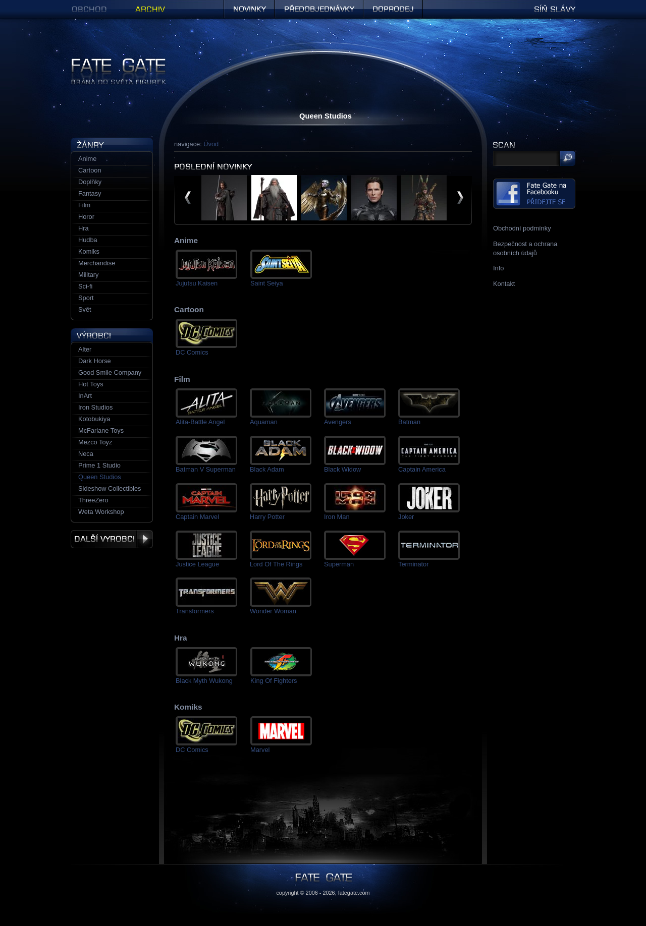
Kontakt (504, 283)
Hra (83, 228)
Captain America (422, 469)
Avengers (337, 422)
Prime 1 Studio (99, 465)
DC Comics (192, 352)
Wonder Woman (273, 611)
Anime (87, 158)
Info (498, 268)
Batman (409, 422)
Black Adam (267, 469)
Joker (406, 516)
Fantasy (89, 193)
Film (84, 205)
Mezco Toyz (95, 442)
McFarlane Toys (101, 430)
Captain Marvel (197, 516)
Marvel (260, 750)
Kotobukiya (94, 419)
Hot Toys (90, 384)
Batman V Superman (206, 469)
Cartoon (89, 170)
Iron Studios (95, 407)
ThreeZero (93, 500)
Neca (85, 453)
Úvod (211, 144)
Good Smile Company (109, 372)
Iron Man (337, 516)
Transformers (195, 611)
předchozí (188, 197)
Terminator (413, 564)
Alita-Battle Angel (200, 422)
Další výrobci (112, 539)
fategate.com (354, 893)
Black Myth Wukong (204, 680)
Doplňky (89, 182)
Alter (84, 349)
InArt (85, 395)
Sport (86, 298)
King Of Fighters (273, 680)
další (460, 197)
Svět (84, 309)
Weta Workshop (101, 511)
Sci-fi (85, 286)
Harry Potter (267, 516)
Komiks (88, 251)
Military (88, 274)
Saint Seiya (266, 283)
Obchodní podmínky (522, 228)
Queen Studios (99, 477)
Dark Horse (94, 361)
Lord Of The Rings (276, 564)
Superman (339, 564)
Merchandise (96, 263)
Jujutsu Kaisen (197, 283)
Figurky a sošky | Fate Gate (110, 62)
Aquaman (264, 422)
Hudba (87, 240)
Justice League (197, 564)
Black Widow (342, 469)
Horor (86, 216)
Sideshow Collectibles (109, 488)
